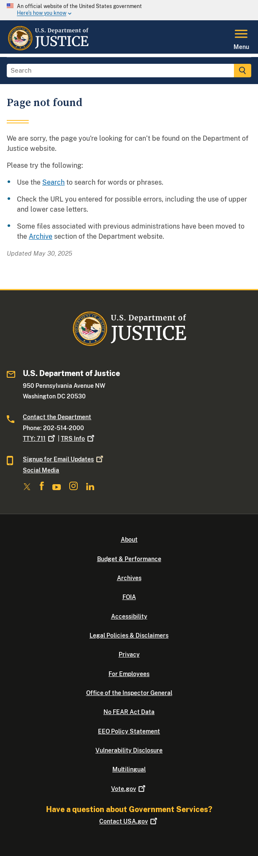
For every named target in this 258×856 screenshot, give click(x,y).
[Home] (48, 48)
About (129, 539)
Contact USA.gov (129, 821)
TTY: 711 (40, 438)
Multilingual (129, 769)
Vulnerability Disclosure (129, 750)
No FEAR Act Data (129, 712)
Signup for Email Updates (64, 459)
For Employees (129, 674)
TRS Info (78, 438)
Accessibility (129, 616)
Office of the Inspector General (129, 693)
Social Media (41, 470)
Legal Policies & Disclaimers (129, 635)
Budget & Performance (129, 559)
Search (53, 182)
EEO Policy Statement (129, 731)
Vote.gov (129, 788)
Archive (40, 236)
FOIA (129, 597)
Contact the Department (57, 417)
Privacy (129, 654)
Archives (129, 578)
